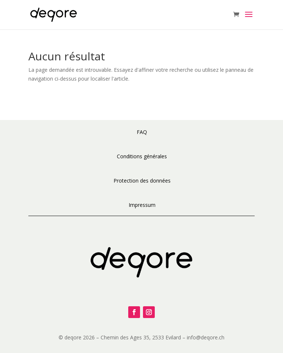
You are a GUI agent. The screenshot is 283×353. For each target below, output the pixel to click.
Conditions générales (142, 156)
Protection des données (142, 180)
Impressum (142, 204)
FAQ (142, 131)
